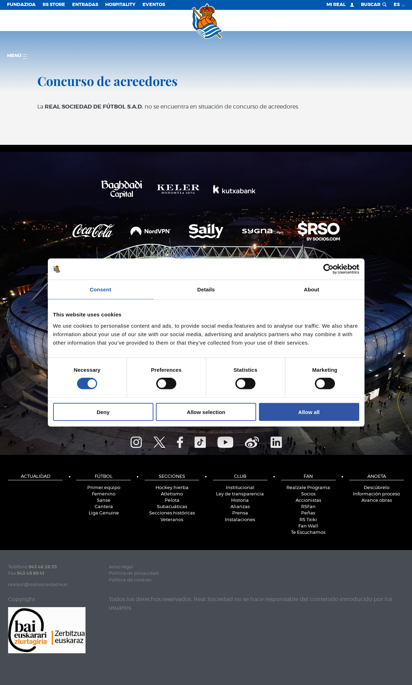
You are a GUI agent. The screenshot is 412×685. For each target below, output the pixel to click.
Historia (240, 500)
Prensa (240, 513)
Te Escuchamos (308, 532)
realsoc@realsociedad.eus (37, 584)
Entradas (85, 4)
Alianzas (240, 507)
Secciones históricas (172, 513)
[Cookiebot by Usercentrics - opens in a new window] (328, 269)
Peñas (308, 513)
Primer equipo (103, 488)
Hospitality (120, 4)
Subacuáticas (172, 507)
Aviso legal (121, 567)
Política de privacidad (134, 573)
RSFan (308, 507)
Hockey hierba (172, 488)
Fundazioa (21, 4)
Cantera (104, 507)
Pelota (172, 500)
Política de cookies (130, 580)
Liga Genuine (104, 513)
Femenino (103, 494)
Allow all (309, 412)
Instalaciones (240, 520)
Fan (308, 476)
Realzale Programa (308, 488)
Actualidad (35, 476)
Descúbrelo (376, 488)
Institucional (240, 488)
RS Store (54, 4)
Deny (103, 412)
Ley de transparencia (240, 494)
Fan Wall (308, 526)
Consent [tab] (100, 289)
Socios (308, 494)
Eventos (153, 4)
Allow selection (206, 412)
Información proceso (376, 494)
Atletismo (172, 494)
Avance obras (376, 500)
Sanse (103, 500)
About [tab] (311, 289)
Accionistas (308, 500)
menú (17, 56)
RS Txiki (308, 520)
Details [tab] (206, 289)
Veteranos (171, 520)
